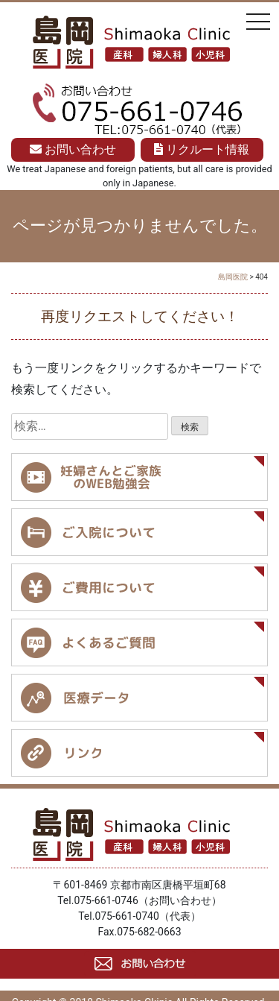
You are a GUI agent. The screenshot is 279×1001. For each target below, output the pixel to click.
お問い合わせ (73, 149)
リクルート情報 (201, 149)
